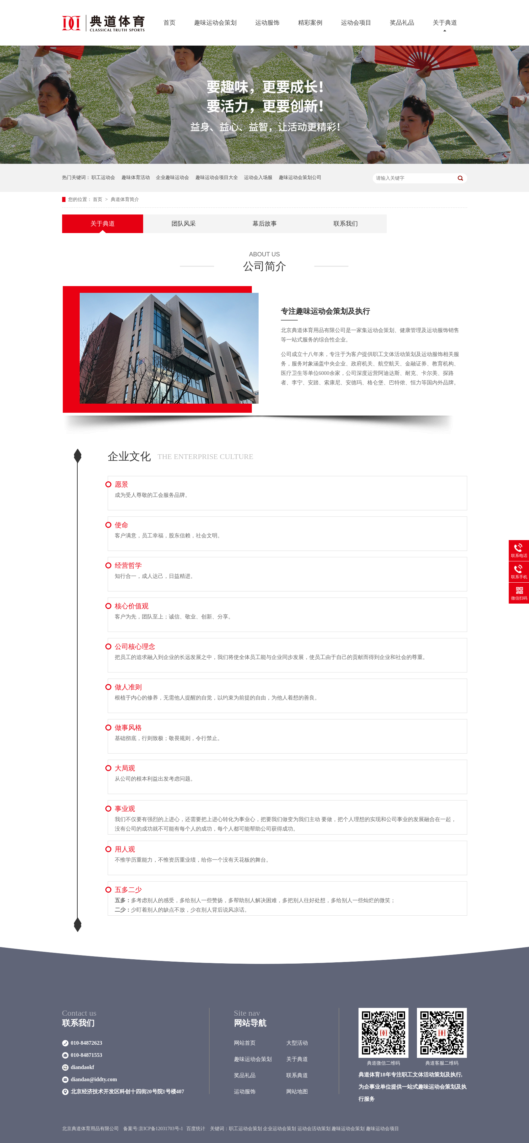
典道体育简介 (125, 199)
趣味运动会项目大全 (216, 177)
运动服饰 (267, 22)
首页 (169, 22)
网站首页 (245, 1043)
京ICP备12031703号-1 (161, 1128)
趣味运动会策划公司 (300, 177)
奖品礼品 (402, 22)
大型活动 (297, 1043)
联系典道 (297, 1075)
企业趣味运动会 (172, 177)
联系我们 (346, 223)
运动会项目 (356, 22)
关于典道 (445, 22)
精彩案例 (310, 22)
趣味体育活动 (136, 177)
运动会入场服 (258, 177)
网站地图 (297, 1091)
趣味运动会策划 (215, 22)
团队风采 (183, 223)
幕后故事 (265, 223)
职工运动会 (103, 177)
